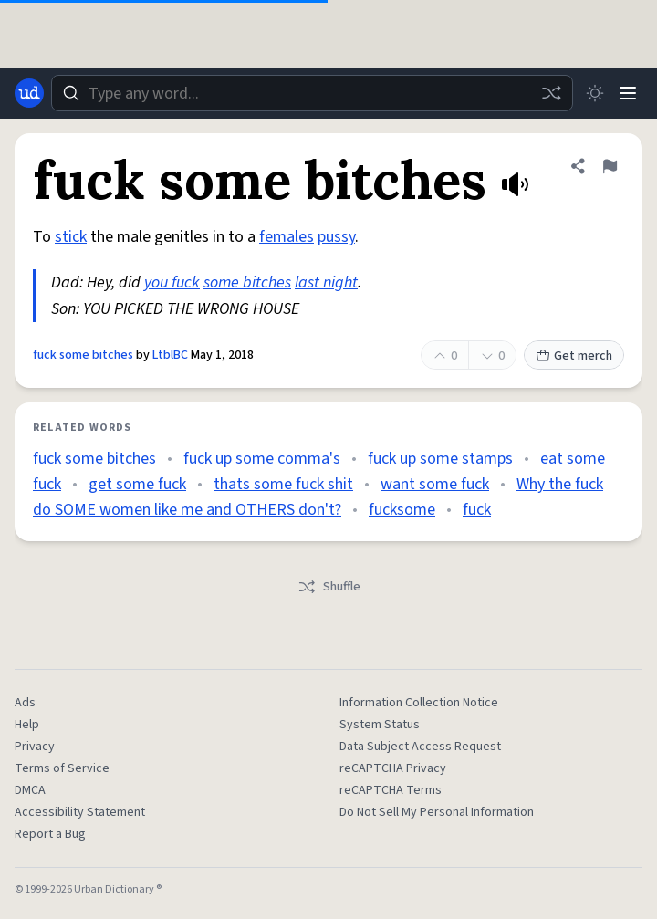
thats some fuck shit (283, 484)
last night (326, 282)
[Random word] (551, 93)
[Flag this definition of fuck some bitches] (609, 166)
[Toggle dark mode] (595, 93)
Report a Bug (50, 834)
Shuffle (328, 587)
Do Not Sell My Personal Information (436, 812)
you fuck (172, 282)
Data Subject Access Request (420, 746)
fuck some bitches (83, 355)
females (286, 236)
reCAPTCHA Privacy (392, 768)
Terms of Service (62, 768)
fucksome (402, 509)
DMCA (30, 790)
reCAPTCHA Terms (390, 790)
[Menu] (627, 93)
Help (27, 724)
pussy (336, 236)
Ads (25, 703)
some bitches (247, 282)
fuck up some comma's (261, 458)
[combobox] (312, 93)
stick (71, 236)
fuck (477, 509)
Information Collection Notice (418, 703)
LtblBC (170, 355)
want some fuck (435, 484)
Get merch (574, 356)
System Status (379, 724)
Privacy (35, 746)
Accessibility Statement (80, 812)
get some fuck (137, 484)
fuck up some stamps (440, 458)
